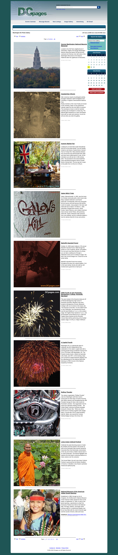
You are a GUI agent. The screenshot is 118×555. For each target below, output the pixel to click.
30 (94, 67)
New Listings (57, 21)
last (82, 36)
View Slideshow (94, 48)
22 (96, 83)
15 (96, 80)
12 (88, 80)
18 (104, 80)
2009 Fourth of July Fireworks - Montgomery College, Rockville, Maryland (72, 294)
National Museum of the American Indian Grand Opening (72, 492)
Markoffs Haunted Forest (69, 243)
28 (88, 67)
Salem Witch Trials (67, 193)
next (77, 36)
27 (91, 85)
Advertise (58, 548)
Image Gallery (68, 21)
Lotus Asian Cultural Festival (71, 442)
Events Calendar (30, 21)
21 (94, 83)
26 (54, 39)
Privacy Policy (65, 548)
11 (104, 78)
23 (99, 83)
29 (91, 67)
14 (94, 80)
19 (88, 83)
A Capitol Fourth (66, 342)
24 (101, 83)
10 (101, 78)
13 (91, 80)
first (17, 36)
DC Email (90, 21)
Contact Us (52, 548)
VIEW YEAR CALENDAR (97, 92)
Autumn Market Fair (68, 143)
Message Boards (44, 21)
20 (91, 83)
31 (101, 85)
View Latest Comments (96, 46)
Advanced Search (94, 42)
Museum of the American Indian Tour (77, 514)
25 (104, 83)
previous (23, 36)
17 (101, 80)
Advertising (80, 21)
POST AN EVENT (96, 89)
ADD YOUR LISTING (60, 9)
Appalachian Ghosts (68, 94)
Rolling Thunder (66, 392)
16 (99, 80)
